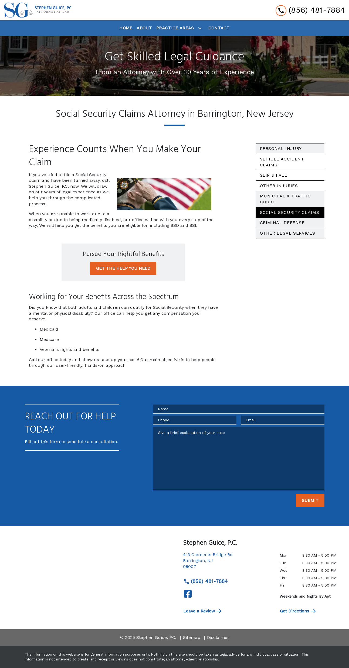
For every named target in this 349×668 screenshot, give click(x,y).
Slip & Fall (273, 175)
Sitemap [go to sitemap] (191, 637)
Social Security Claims (289, 212)
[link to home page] (38, 10)
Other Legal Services (287, 233)
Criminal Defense (282, 222)
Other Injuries (279, 185)
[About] (144, 28)
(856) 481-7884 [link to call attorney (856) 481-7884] (205, 581)
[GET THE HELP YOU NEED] (123, 268)
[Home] (125, 28)
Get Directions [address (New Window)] (298, 611)
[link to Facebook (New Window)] (188, 594)
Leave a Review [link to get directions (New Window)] (203, 611)
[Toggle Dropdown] (200, 28)
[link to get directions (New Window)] (227, 563)
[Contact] (219, 28)
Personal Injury (281, 148)
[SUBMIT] (310, 500)
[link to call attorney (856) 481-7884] (310, 10)
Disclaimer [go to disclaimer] (218, 637)
